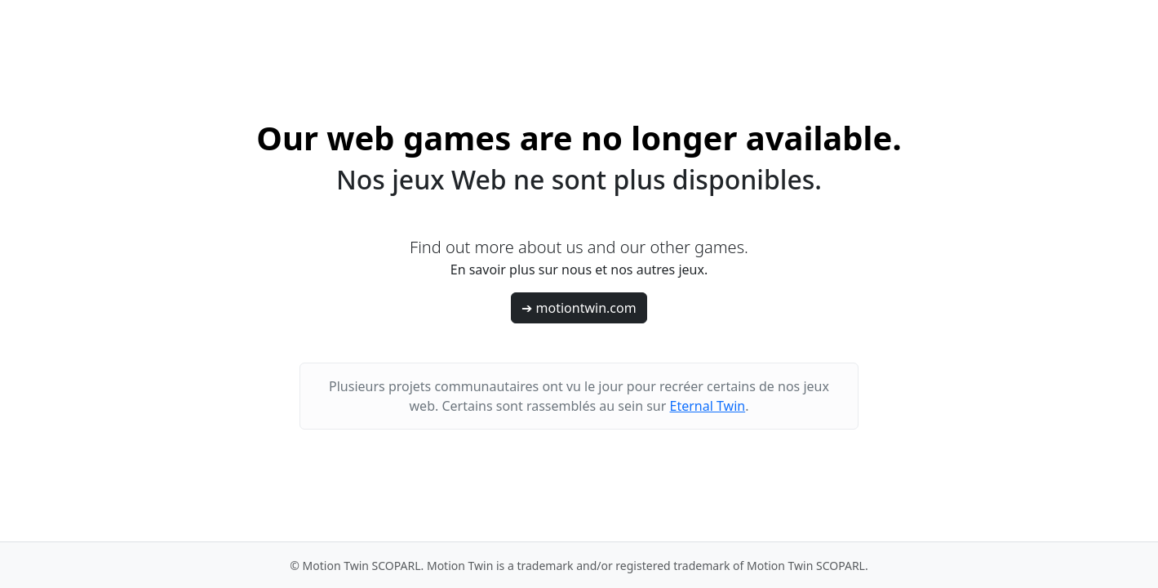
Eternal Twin (708, 406)
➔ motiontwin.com (578, 308)
